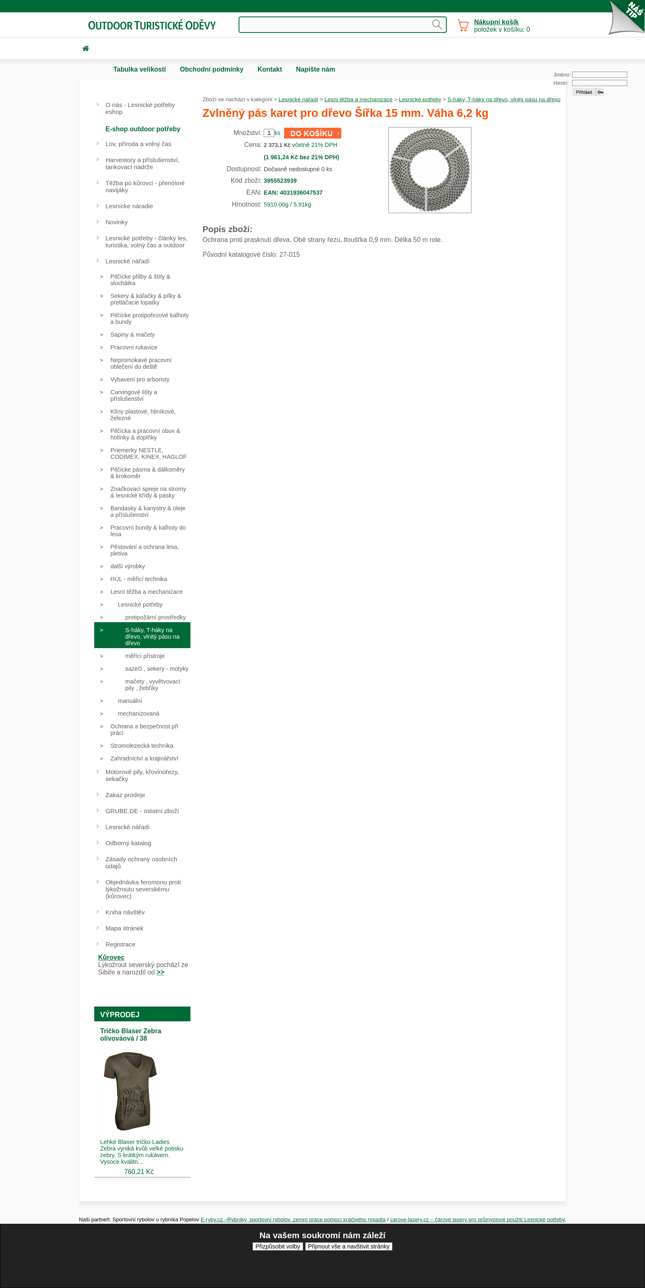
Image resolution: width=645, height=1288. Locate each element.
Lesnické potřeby (420, 99)
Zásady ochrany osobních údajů (141, 863)
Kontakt (270, 69)
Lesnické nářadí (298, 99)
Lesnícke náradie (129, 205)
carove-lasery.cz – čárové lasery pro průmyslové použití (457, 1219)
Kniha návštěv (125, 912)
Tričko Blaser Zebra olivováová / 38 (131, 1035)
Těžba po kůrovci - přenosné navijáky (145, 186)
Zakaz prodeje (125, 794)
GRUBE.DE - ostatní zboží (142, 810)
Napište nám (315, 69)
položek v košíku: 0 (502, 26)
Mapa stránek (125, 928)
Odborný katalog (128, 842)
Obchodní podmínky (212, 69)
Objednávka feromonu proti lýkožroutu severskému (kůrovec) (143, 889)
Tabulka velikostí (140, 69)
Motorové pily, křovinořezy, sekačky (142, 775)
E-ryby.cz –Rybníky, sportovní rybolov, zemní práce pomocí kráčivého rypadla (293, 1219)
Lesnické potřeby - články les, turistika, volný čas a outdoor (147, 242)
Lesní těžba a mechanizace (359, 99)
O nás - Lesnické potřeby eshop (140, 108)
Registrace (121, 944)
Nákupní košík (496, 22)
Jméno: (562, 75)
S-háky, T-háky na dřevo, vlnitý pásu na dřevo (504, 99)
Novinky (117, 222)
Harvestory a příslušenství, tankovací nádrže (143, 163)
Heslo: (561, 83)
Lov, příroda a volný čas (139, 143)
